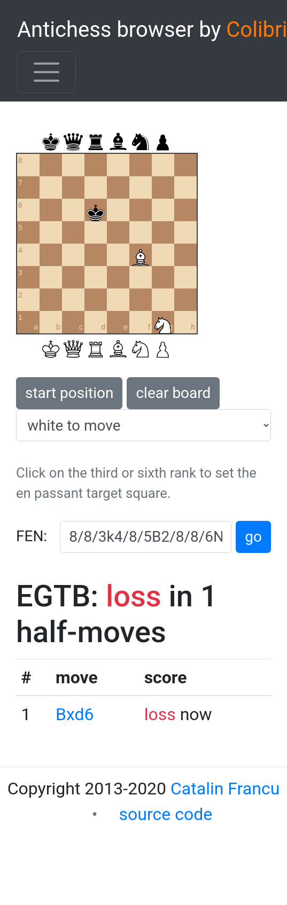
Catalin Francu (225, 788)
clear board (173, 393)
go (253, 536)
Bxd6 (75, 714)
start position (69, 393)
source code (166, 814)
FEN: (31, 536)
